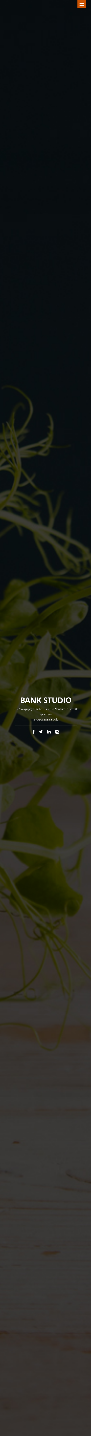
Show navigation (81, 4)
